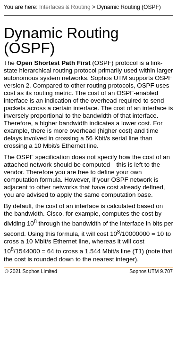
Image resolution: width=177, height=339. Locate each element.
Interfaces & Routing (65, 7)
